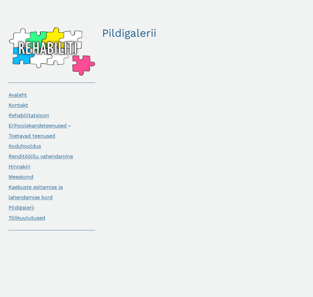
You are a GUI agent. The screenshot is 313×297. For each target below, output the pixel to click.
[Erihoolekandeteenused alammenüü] (69, 125)
